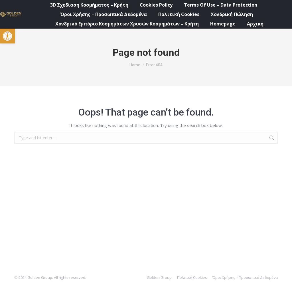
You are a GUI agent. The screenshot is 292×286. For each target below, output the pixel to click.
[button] (7, 36)
